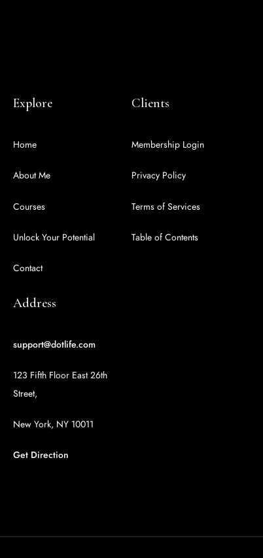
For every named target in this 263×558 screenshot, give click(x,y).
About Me (31, 175)
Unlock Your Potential (54, 237)
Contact (28, 268)
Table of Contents (165, 237)
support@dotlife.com (54, 344)
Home (25, 145)
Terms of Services (166, 207)
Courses (29, 207)
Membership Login (168, 145)
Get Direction (41, 455)
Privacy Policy (159, 175)
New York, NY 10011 (53, 424)
